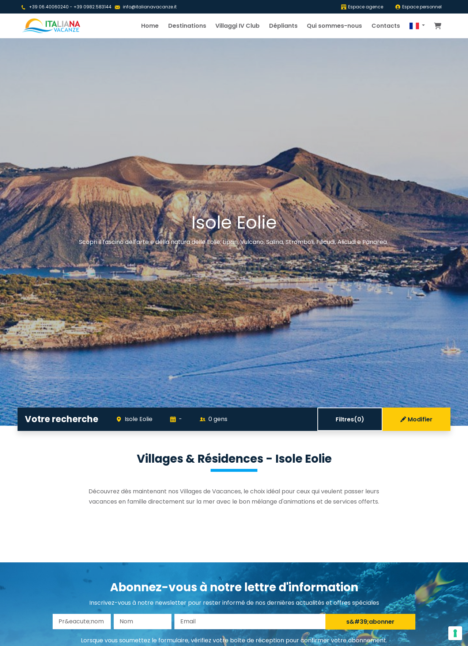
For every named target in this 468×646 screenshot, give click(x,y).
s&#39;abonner (370, 622)
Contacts (385, 26)
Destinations (187, 26)
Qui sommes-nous (334, 26)
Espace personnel (418, 7)
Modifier (416, 419)
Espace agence (362, 7)
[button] (417, 26)
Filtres (350, 419)
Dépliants (283, 26)
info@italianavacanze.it (150, 7)
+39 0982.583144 (92, 7)
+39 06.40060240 (49, 7)
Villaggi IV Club (237, 26)
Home (150, 26)
